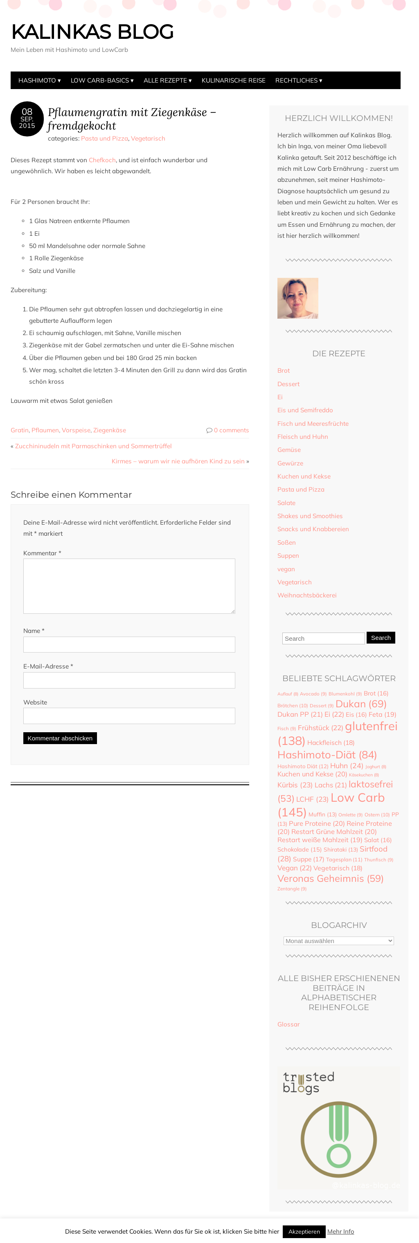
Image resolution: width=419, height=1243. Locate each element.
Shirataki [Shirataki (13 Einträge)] (341, 849)
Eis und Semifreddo (305, 410)
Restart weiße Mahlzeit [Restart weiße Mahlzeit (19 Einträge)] (320, 840)
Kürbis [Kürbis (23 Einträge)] (295, 784)
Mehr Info (340, 1231)
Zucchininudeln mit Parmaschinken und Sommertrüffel (93, 446)
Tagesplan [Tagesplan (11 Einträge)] (344, 859)
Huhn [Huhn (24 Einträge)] (347, 765)
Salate (286, 503)
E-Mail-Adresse (48, 676)
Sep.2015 (27, 122)
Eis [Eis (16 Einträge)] (356, 714)
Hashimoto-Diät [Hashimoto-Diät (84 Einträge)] (327, 754)
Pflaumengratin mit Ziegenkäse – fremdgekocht (132, 118)
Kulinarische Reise (234, 80)
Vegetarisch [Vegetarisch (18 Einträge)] (338, 868)
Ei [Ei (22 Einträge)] (334, 714)
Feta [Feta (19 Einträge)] (382, 714)
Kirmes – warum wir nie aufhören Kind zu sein (178, 461)
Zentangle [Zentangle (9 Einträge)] (292, 889)
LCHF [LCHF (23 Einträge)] (312, 799)
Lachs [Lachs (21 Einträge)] (331, 784)
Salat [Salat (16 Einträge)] (378, 840)
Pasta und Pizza (104, 138)
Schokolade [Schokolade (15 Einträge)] (299, 849)
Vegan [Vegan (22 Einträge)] (294, 867)
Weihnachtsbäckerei (307, 595)
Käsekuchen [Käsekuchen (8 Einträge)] (364, 775)
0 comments (231, 430)
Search (381, 637)
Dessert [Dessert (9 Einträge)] (322, 706)
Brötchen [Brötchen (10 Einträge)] (292, 705)
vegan (286, 569)
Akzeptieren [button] (304, 1231)
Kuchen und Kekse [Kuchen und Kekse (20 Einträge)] (312, 774)
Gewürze (290, 463)
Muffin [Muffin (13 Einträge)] (323, 814)
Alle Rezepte (165, 80)
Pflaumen (45, 430)
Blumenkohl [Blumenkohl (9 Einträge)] (345, 694)
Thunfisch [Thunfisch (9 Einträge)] (379, 860)
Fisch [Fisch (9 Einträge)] (286, 728)
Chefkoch (102, 160)
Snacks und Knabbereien (313, 529)
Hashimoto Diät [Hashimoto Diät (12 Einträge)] (303, 766)
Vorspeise (76, 430)
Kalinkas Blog (92, 32)
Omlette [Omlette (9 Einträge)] (350, 815)
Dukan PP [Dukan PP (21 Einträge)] (300, 714)
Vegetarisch (148, 138)
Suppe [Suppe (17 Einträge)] (308, 859)
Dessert (288, 384)
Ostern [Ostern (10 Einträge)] (377, 815)
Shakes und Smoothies (310, 516)
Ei (280, 397)
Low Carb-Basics (100, 80)
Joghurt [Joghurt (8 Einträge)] (375, 766)
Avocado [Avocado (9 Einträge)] (313, 694)
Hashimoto (37, 80)
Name (34, 640)
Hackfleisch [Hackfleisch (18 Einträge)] (331, 742)
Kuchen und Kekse (304, 476)
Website (35, 712)
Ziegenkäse (109, 430)
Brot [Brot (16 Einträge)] (376, 693)
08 (27, 111)
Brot (283, 370)
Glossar (288, 1024)
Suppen (288, 555)
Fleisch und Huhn (302, 436)
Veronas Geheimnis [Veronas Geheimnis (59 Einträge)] (330, 878)
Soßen (286, 542)
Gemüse (289, 450)
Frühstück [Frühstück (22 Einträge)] (320, 727)
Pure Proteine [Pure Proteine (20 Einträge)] (317, 823)
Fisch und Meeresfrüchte (313, 423)
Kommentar (42, 553)
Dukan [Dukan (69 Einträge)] (361, 703)
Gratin (20, 430)
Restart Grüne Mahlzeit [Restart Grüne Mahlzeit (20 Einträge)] (334, 831)
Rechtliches (296, 80)
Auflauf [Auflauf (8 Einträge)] (287, 694)
